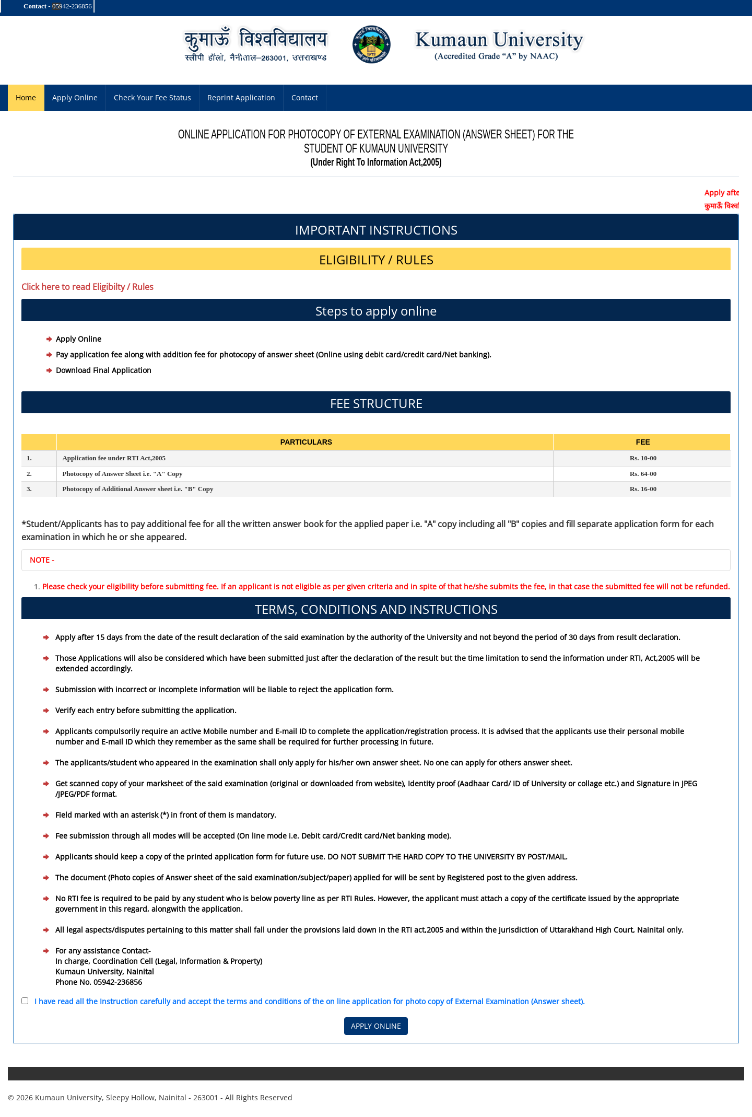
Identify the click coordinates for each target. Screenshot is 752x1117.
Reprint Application (241, 97)
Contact (304, 97)
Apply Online (75, 97)
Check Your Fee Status (152, 97)
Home (26, 97)
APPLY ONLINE (376, 1026)
